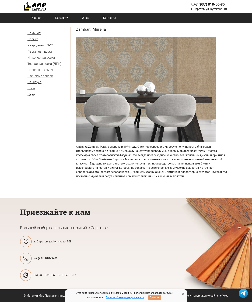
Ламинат (34, 33)
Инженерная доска (41, 57)
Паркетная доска (39, 51)
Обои (31, 88)
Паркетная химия (40, 70)
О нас (85, 17)
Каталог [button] (60, 17)
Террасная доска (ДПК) (44, 63)
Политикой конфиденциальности (125, 297)
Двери (32, 94)
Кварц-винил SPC (40, 45)
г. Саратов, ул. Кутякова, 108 (209, 9)
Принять (155, 297)
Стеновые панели (40, 76)
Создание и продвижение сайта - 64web (202, 295)
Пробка (32, 39)
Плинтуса (34, 82)
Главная (36, 17)
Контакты (109, 17)
